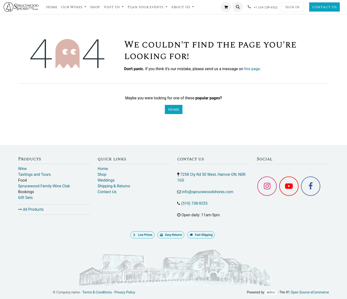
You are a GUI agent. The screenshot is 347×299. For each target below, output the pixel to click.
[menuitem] (51, 7)
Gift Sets (25, 197)
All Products (31, 209)
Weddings (106, 180)
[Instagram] (267, 186)
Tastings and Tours (34, 174)
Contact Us (324, 7)
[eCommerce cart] (226, 7)
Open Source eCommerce (310, 292)
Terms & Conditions (97, 292)
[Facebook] (310, 186)
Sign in (292, 7)
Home (173, 109)
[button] (238, 7)
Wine (22, 168)
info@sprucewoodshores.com (207, 192)
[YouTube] (289, 186)
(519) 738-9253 (194, 203)
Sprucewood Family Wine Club (44, 186)
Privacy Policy (124, 292)
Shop (102, 174)
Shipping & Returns (114, 186)
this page (252, 69)
